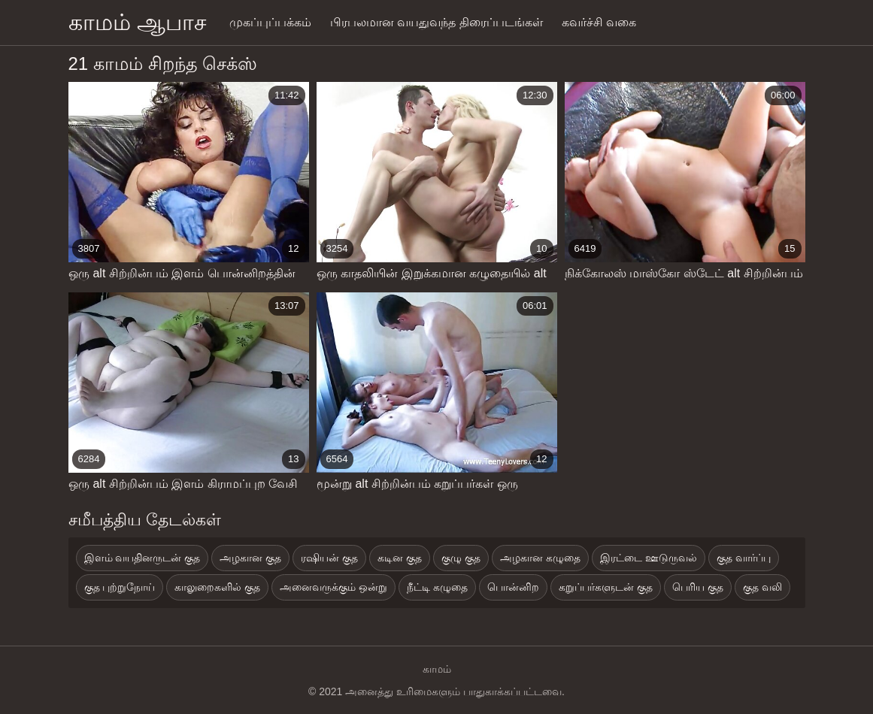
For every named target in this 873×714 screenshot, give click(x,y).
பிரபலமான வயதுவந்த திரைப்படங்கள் (436, 22)
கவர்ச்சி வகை (599, 22)
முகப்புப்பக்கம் (270, 22)
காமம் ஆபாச (137, 22)
